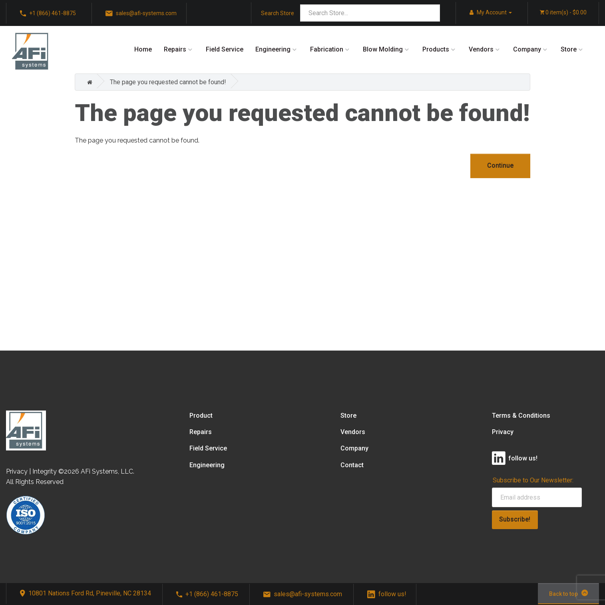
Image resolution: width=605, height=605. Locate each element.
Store (569, 49)
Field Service (224, 49)
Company (527, 49)
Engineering (273, 49)
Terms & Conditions (521, 415)
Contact (352, 465)
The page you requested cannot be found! (168, 82)
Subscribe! (514, 519)
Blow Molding (383, 49)
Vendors (481, 49)
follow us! (386, 594)
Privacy (502, 432)
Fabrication (326, 49)
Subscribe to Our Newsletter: (533, 480)
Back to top (568, 593)
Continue (500, 165)
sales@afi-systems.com (302, 594)
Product (201, 415)
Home (143, 49)
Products (435, 49)
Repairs (175, 49)
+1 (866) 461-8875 (207, 594)
